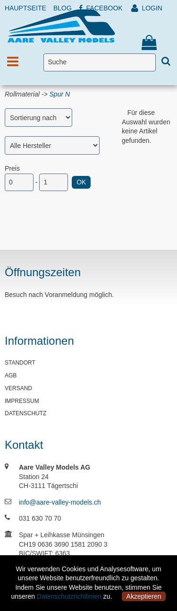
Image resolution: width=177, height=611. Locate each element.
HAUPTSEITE (25, 8)
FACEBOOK (101, 8)
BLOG (62, 8)
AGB (11, 375)
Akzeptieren (143, 596)
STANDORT (20, 362)
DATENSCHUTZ (25, 413)
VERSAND (18, 388)
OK (81, 182)
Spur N (60, 94)
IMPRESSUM (22, 401)
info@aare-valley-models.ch (60, 502)
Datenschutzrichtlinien (69, 596)
